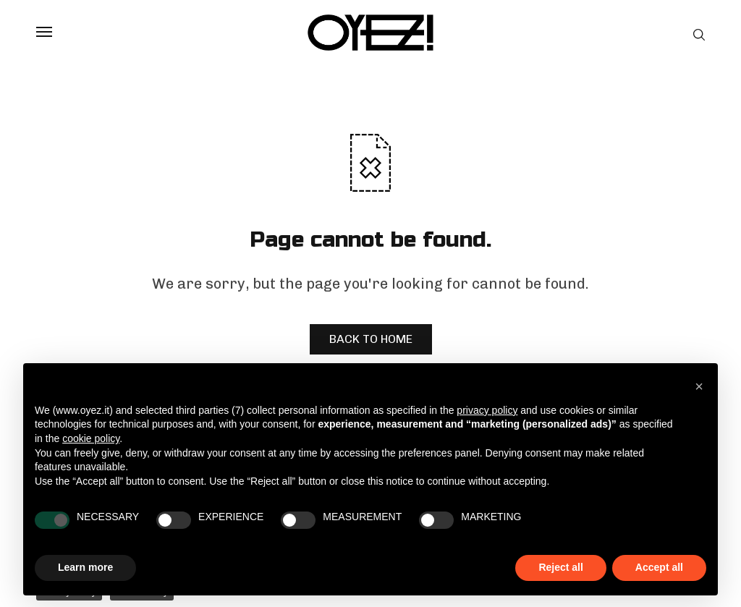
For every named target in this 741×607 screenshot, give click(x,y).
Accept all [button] (659, 567)
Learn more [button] (85, 567)
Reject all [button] (560, 567)
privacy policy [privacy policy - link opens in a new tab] (487, 410)
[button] (699, 386)
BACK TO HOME (370, 339)
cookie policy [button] (90, 438)
